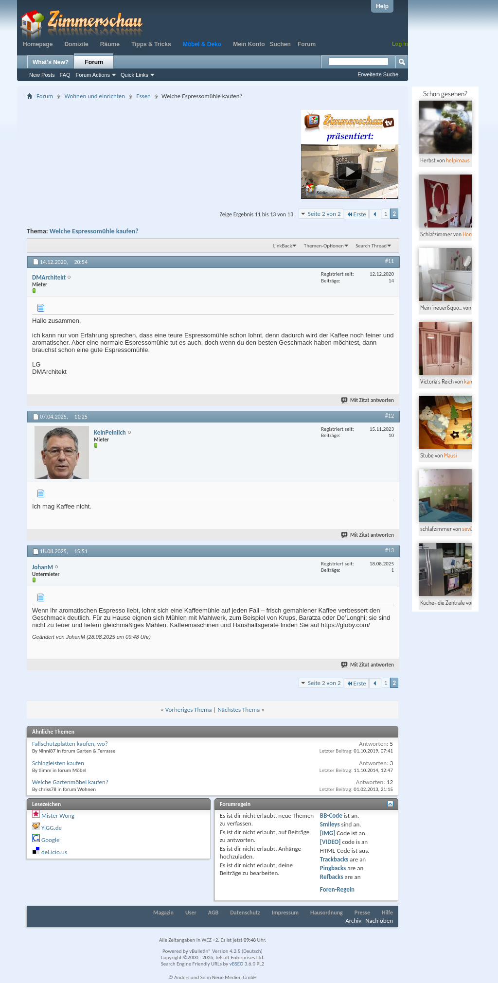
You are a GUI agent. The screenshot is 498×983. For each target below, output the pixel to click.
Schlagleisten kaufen (58, 763)
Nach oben (379, 920)
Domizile (76, 44)
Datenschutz (245, 912)
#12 (389, 415)
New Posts (42, 75)
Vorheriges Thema (188, 709)
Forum (307, 44)
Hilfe (387, 912)
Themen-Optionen (324, 246)
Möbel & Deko (202, 44)
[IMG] (328, 833)
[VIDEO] (330, 841)
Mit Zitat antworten (368, 400)
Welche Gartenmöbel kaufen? (70, 782)
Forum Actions (93, 75)
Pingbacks (333, 868)
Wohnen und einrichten (94, 96)
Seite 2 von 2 (324, 213)
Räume (110, 44)
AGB (213, 912)
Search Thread (371, 246)
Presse (362, 912)
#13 (389, 550)
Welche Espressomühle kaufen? (94, 231)
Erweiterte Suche (377, 74)
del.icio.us (54, 852)
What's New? (51, 62)
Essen (143, 96)
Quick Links (134, 75)
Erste (356, 214)
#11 (389, 261)
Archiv (353, 920)
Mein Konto (249, 44)
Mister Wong (57, 815)
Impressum (285, 912)
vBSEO (237, 964)
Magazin (163, 912)
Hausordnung (326, 912)
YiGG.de (51, 827)
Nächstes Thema (238, 709)
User (190, 912)
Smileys (330, 824)
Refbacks (331, 876)
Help (382, 6)
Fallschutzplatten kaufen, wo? (70, 743)
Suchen (280, 44)
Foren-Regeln (337, 889)
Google (50, 839)
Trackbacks (334, 859)
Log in (400, 44)
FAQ (65, 75)
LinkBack (282, 246)
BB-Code (331, 815)
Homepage (38, 44)
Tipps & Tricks (151, 44)
